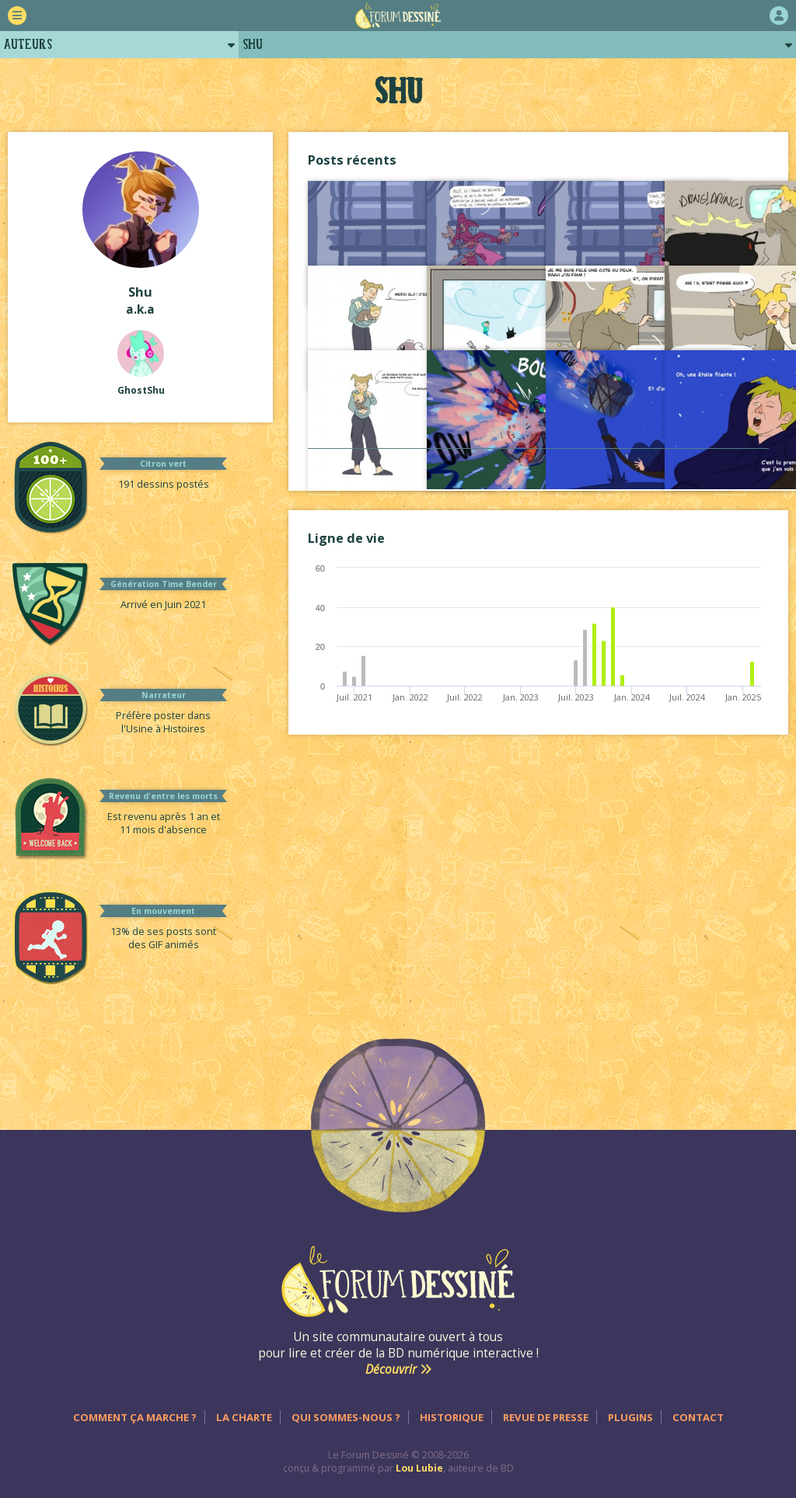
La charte (244, 1417)
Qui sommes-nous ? (346, 1417)
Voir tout (539, 464)
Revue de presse (545, 1417)
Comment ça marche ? (135, 1417)
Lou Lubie (419, 1468)
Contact (698, 1417)
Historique (452, 1417)
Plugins (630, 1417)
